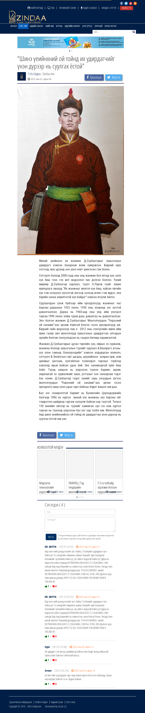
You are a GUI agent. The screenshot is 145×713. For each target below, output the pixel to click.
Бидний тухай (57, 702)
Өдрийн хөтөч (72, 26)
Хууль (59, 26)
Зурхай (98, 26)
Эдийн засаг (36, 26)
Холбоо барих (41, 702)
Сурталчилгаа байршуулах (20, 702)
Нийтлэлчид (35, 8)
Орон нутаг (111, 26)
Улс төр (23, 26)
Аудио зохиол (89, 8)
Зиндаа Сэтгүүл (108, 8)
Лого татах (70, 702)
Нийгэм (50, 26)
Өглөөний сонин (67, 8)
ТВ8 (51, 8)
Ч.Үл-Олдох (34, 74)
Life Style (87, 26)
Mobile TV (126, 8)
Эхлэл (13, 26)
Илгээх (51, 537)
